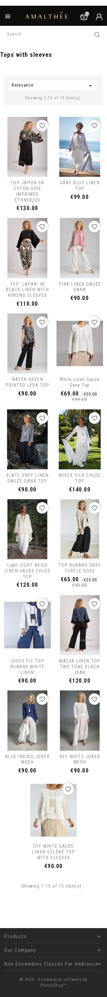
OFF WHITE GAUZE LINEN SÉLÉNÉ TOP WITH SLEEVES (53, 851)
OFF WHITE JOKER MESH (80, 759)
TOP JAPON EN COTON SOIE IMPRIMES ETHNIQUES (27, 191)
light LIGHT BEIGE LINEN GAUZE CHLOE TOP (28, 570)
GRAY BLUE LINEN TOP (80, 185)
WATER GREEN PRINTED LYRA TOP (27, 382)
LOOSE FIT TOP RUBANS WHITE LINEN (27, 666)
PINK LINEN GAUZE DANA (79, 287)
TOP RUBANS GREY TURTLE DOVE (79, 568)
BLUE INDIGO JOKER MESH (27, 759)
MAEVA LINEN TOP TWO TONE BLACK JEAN (79, 666)
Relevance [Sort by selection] (52, 85)
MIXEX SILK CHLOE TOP (80, 478)
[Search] (53, 34)
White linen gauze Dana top (80, 382)
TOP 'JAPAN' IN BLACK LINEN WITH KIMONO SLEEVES (27, 289)
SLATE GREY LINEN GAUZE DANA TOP (27, 478)
